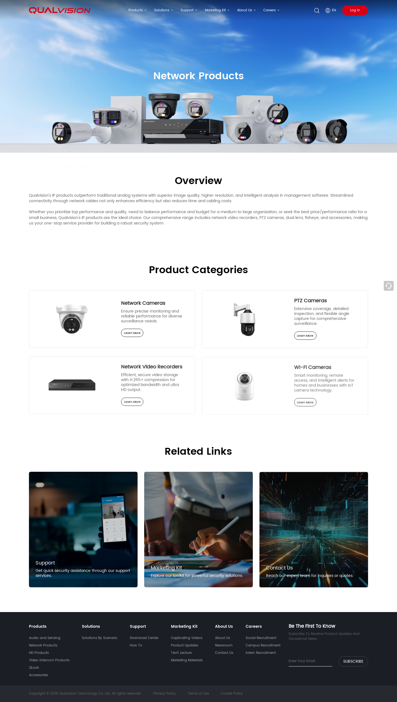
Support (187, 10)
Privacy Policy (164, 693)
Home (35, 163)
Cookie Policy (232, 693)
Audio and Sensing (44, 638)
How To (136, 645)
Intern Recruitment (261, 653)
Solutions (161, 10)
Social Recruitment (261, 638)
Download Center (144, 638)
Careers (269, 10)
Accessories (38, 675)
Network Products (82, 163)
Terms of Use (198, 693)
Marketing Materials (187, 660)
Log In (355, 10)
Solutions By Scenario (99, 638)
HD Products (39, 653)
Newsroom (223, 645)
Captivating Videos (186, 638)
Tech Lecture (181, 653)
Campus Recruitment (263, 645)
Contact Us (224, 653)
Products (135, 10)
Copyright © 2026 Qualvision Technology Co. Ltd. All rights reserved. (86, 693)
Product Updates (184, 645)
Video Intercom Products (49, 660)
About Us (244, 10)
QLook (34, 667)
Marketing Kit (215, 10)
